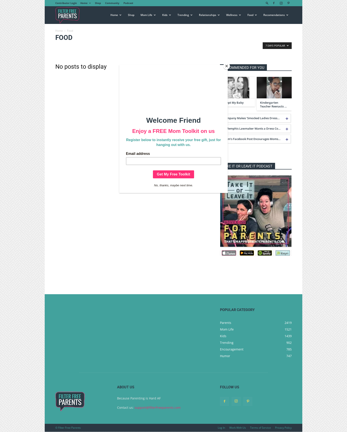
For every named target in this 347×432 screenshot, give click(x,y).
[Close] (226, 66)
